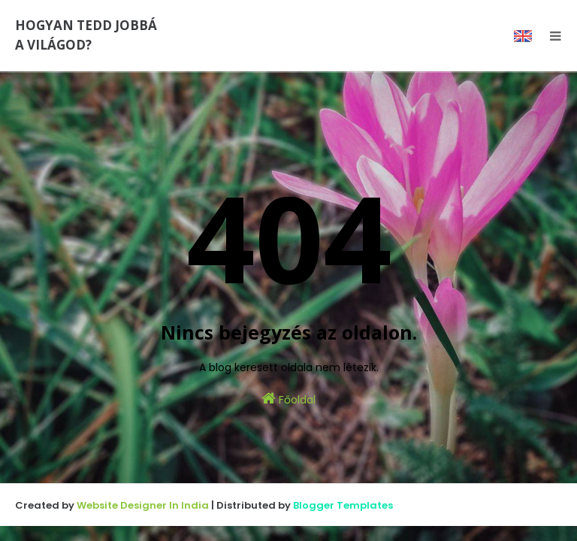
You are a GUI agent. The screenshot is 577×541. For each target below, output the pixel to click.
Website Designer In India (143, 505)
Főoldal (288, 399)
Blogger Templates (343, 505)
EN (523, 36)
